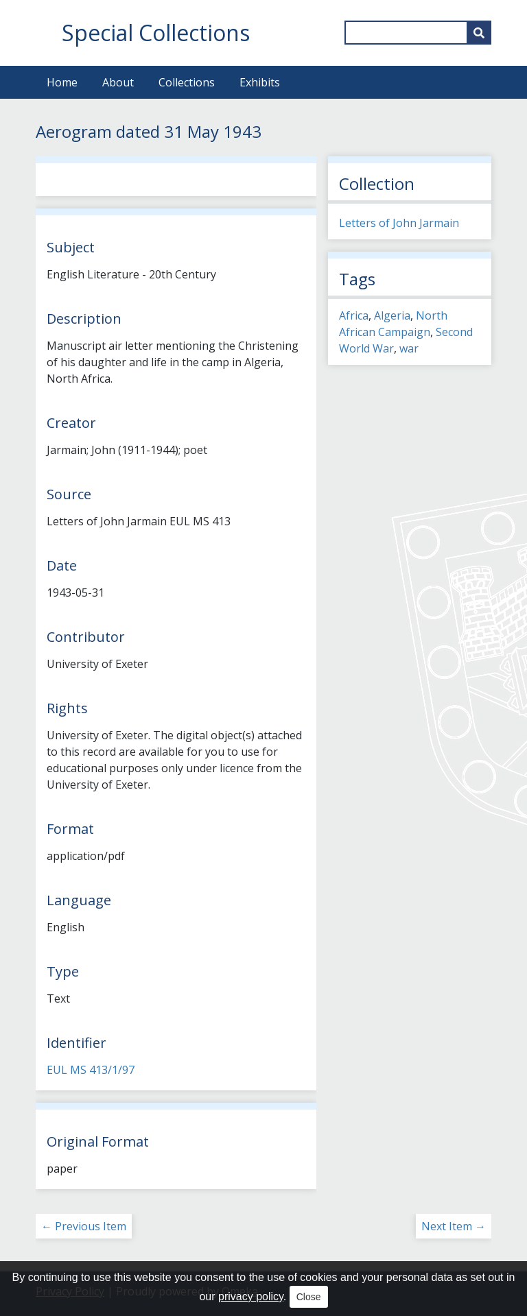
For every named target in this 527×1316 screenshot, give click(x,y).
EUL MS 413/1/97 (90, 1069)
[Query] (417, 33)
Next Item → (453, 1226)
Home (62, 82)
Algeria (392, 315)
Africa (353, 315)
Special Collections (156, 32)
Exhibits (259, 82)
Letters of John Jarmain (399, 222)
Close (308, 1296)
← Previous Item (83, 1226)
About (118, 82)
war (409, 348)
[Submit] (479, 33)
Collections (187, 82)
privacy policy (250, 1296)
